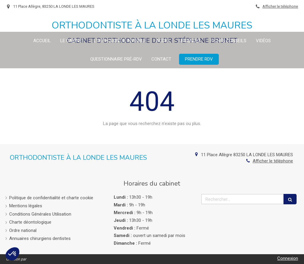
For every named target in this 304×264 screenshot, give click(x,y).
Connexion (287, 258)
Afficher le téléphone (280, 6)
